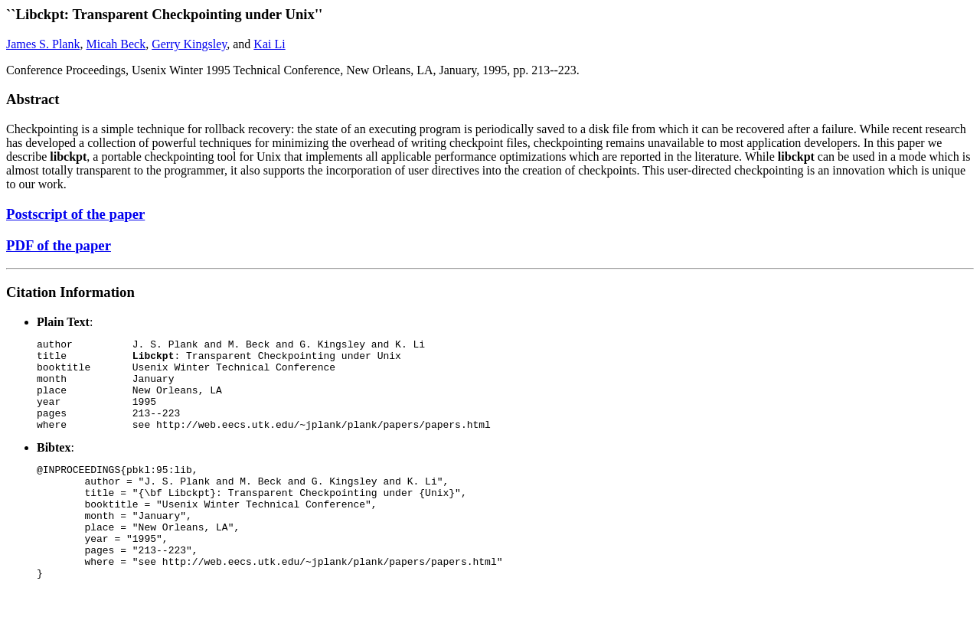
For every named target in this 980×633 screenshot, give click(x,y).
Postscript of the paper (75, 214)
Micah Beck (115, 44)
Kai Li (269, 44)
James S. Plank (43, 44)
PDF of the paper (58, 245)
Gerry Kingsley (189, 44)
